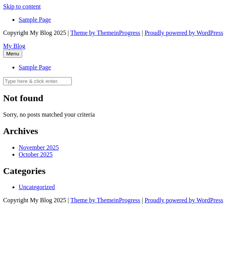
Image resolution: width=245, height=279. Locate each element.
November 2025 (39, 147)
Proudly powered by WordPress (183, 32)
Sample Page (35, 19)
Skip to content (22, 6)
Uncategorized (37, 187)
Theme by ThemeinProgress (105, 32)
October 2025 (36, 154)
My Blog (14, 46)
